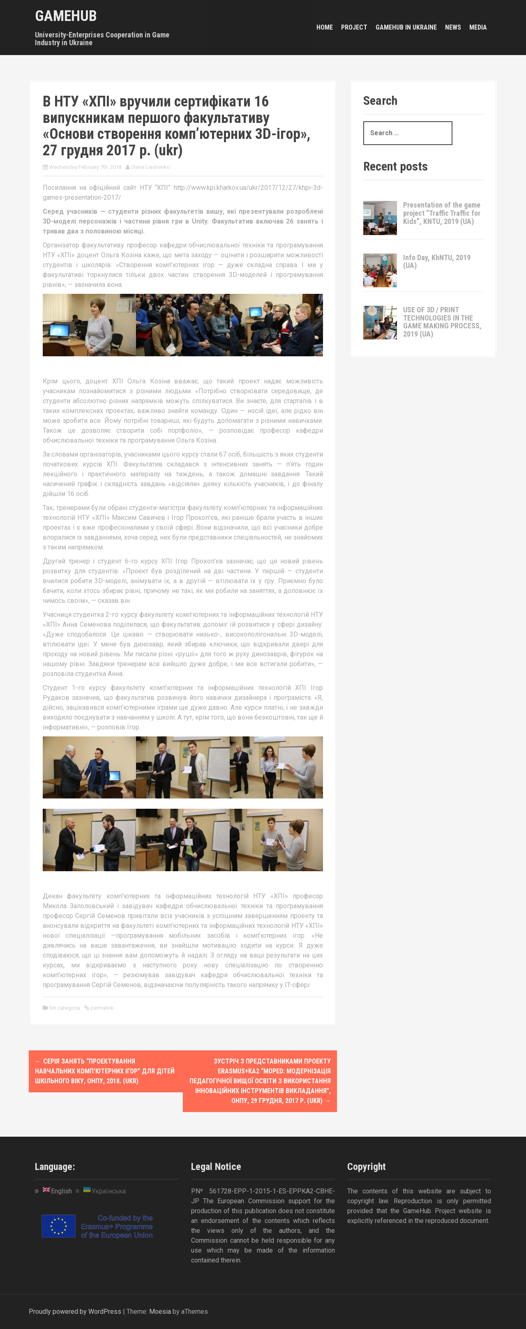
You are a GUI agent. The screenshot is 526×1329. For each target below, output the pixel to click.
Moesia (160, 1311)
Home (324, 27)
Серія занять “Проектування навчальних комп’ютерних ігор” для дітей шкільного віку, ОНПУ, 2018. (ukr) (105, 1071)
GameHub (66, 16)
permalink (101, 1008)
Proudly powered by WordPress (75, 1311)
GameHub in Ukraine (406, 27)
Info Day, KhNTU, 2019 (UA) (437, 261)
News (453, 27)
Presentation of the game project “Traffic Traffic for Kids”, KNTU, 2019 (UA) (441, 213)
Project (354, 27)
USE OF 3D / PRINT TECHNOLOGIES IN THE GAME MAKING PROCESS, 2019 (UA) (442, 321)
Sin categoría (64, 1008)
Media (478, 27)
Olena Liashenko (150, 167)
